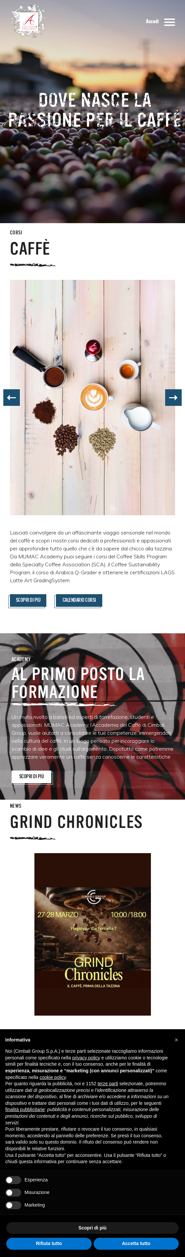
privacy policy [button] (86, 1057)
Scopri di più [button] (92, 1227)
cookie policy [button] (53, 1077)
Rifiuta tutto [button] (49, 1243)
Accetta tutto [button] (136, 1243)
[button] (176, 1040)
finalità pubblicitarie (25, 1109)
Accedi (152, 22)
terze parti (108, 1083)
